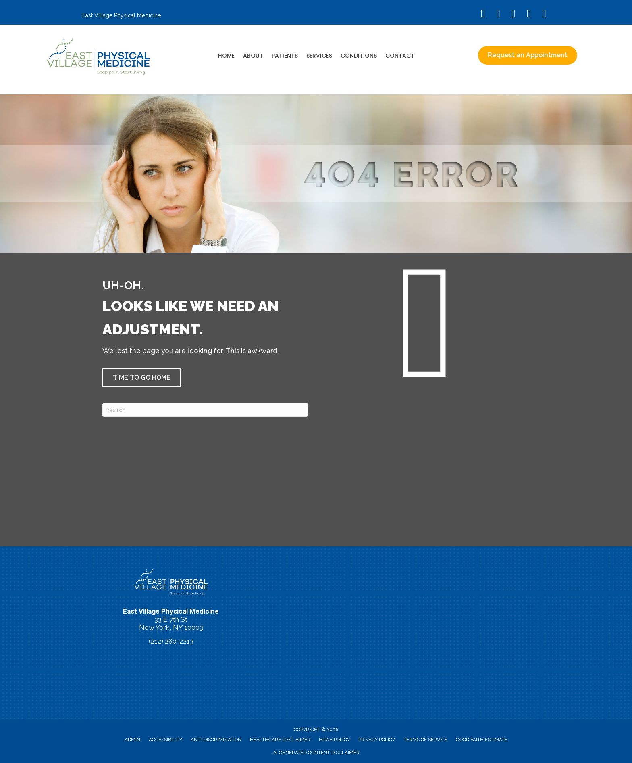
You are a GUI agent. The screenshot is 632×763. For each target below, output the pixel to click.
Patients (285, 56)
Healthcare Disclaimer (280, 739)
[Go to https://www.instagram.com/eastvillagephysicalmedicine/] (498, 14)
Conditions (359, 56)
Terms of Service (425, 739)
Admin (132, 739)
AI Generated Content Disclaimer (316, 752)
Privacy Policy (376, 739)
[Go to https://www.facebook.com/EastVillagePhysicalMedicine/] (483, 14)
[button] (141, 377)
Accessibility (165, 739)
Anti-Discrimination (216, 739)
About (253, 56)
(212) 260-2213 (171, 641)
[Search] (205, 410)
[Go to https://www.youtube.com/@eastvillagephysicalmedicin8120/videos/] (513, 14)
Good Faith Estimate (481, 739)
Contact (399, 56)
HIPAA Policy (334, 739)
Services (319, 56)
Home (226, 56)
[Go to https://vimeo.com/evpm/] (528, 14)
